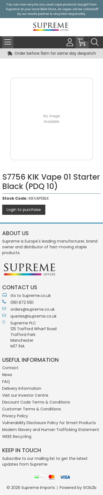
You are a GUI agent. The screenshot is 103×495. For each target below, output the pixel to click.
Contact (10, 368)
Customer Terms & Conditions (31, 409)
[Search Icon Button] (95, 42)
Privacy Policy (15, 416)
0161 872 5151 (18, 302)
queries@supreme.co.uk (29, 316)
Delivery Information (21, 388)
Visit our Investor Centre (25, 395)
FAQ (6, 381)
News (7, 374)
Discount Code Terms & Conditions (36, 402)
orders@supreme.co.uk (28, 309)
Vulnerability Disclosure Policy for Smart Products (49, 423)
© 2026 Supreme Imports (31, 487)
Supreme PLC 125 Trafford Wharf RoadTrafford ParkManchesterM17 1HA (29, 334)
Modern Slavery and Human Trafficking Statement (50, 429)
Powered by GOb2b (78, 487)
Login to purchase (24, 209)
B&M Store (48, 9)
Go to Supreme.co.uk (26, 295)
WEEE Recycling (16, 436)
